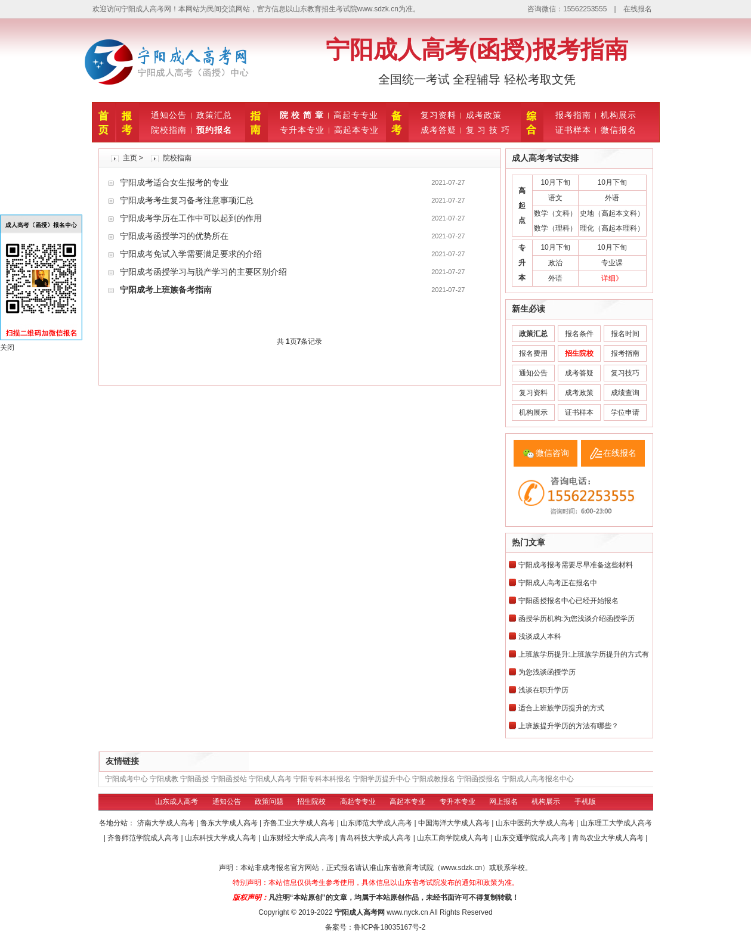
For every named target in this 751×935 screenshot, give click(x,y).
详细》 (612, 278)
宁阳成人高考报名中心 (538, 779)
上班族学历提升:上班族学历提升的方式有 (583, 654)
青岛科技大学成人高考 (376, 838)
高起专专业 (355, 115)
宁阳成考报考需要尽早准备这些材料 (575, 565)
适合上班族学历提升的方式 (561, 708)
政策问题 (269, 801)
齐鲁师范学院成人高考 (144, 838)
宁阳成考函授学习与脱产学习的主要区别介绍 (203, 272)
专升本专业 (302, 130)
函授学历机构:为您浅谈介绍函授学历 (576, 618)
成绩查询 (625, 393)
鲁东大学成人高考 (229, 823)
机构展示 (618, 115)
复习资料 (438, 115)
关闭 (7, 347)
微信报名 (618, 130)
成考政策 (484, 115)
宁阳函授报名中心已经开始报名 (568, 601)
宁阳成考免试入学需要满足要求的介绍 (191, 254)
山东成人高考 (176, 801)
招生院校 (311, 801)
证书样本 (573, 130)
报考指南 (573, 115)
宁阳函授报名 (478, 779)
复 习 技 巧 (488, 130)
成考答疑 (438, 130)
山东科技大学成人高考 (221, 838)
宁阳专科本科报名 (322, 779)
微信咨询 (552, 453)
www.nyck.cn (407, 912)
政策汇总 (214, 115)
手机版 (585, 801)
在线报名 (637, 9)
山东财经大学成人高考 (299, 838)
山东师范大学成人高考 (377, 823)
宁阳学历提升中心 (381, 779)
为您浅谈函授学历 (547, 672)
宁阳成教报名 (433, 779)
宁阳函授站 (229, 779)
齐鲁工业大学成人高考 (299, 823)
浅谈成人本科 (539, 636)
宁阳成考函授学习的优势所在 (174, 236)
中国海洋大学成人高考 (455, 823)
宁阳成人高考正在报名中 (557, 583)
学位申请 (625, 412)
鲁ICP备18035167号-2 (389, 927)
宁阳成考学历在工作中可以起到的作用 (191, 218)
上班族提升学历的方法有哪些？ (568, 726)
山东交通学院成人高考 (531, 838)
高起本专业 (356, 130)
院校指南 (169, 130)
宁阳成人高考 (270, 779)
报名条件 (579, 334)
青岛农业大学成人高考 (608, 838)
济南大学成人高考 (166, 823)
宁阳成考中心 (126, 779)
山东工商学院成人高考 (453, 838)
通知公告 (169, 115)
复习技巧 (625, 373)
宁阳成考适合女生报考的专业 (174, 182)
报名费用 (533, 353)
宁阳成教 (164, 779)
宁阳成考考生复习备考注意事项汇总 (187, 200)
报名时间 (625, 334)
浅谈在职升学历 (543, 690)
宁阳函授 (194, 779)
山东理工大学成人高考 (616, 823)
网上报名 (503, 801)
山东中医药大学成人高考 (536, 823)
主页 (130, 158)
